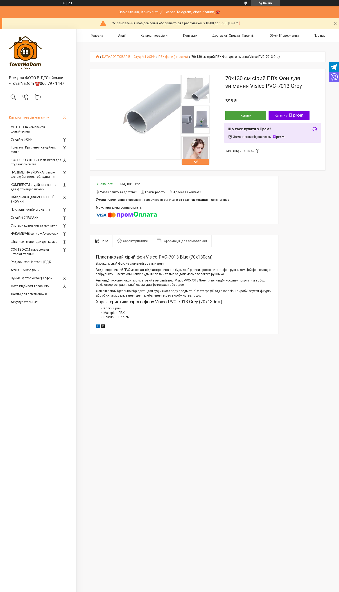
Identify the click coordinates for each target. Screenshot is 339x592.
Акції (122, 35)
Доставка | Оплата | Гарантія (233, 35)
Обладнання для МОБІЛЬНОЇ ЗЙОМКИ (32, 199)
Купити (246, 115)
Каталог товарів (153, 35)
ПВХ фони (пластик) (173, 57)
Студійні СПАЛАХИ (24, 217)
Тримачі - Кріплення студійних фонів (33, 150)
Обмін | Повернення (284, 35)
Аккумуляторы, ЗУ (24, 302)
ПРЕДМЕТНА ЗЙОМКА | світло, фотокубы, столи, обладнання (33, 175)
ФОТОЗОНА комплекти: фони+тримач (28, 129)
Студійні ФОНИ (21, 139)
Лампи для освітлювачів (29, 294)
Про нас (319, 35)
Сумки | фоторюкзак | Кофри (31, 278)
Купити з (289, 115)
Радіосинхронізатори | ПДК (31, 262)
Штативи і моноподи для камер (34, 241)
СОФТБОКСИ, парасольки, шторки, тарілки (30, 252)
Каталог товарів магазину (29, 117)
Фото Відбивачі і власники (30, 286)
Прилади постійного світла (30, 209)
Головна (97, 35)
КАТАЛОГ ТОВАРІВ (116, 57)
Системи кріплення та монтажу (34, 225)
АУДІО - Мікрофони (25, 270)
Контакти (190, 35)
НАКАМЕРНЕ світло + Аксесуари (34, 233)
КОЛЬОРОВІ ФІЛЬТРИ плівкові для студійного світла (36, 162)
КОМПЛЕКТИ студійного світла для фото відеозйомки (33, 187)
